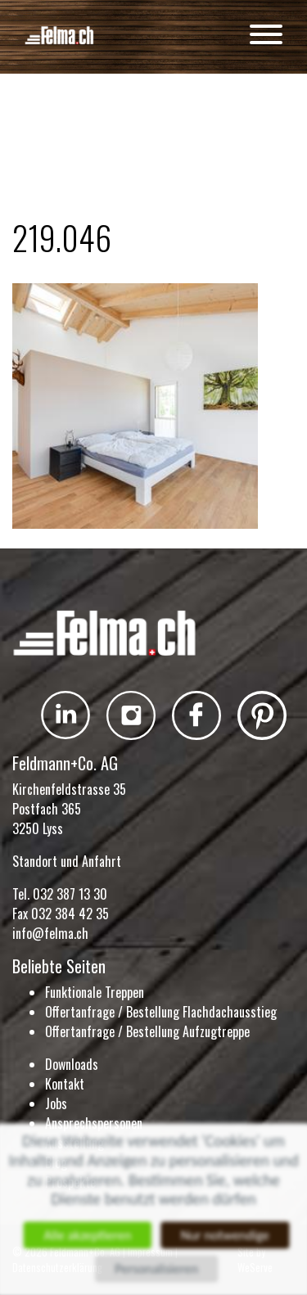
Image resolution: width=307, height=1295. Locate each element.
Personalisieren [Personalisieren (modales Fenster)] (157, 1270)
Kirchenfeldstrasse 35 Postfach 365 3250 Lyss (69, 808)
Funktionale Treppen (94, 992)
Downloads (71, 1064)
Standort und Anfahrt (66, 861)
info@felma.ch (50, 933)
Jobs (56, 1103)
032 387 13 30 (70, 894)
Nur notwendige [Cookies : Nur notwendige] (226, 1235)
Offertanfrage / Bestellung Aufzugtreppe (147, 1031)
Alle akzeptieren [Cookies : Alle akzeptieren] (85, 1235)
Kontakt (64, 1084)
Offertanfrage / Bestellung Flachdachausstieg (161, 1012)
